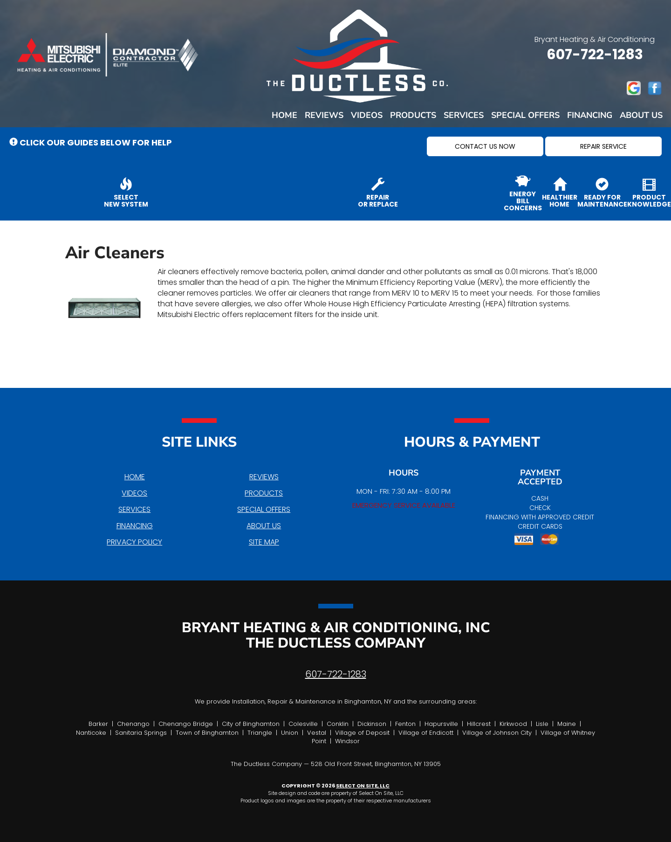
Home (284, 115)
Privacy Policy (134, 542)
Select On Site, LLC (363, 785)
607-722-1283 (335, 674)
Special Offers (525, 115)
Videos (367, 115)
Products (413, 115)
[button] (485, 146)
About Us (641, 115)
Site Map (264, 542)
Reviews (324, 115)
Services (464, 115)
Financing (589, 115)
